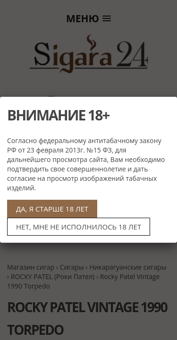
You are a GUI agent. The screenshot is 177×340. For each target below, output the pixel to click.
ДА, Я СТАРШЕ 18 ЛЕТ (52, 208)
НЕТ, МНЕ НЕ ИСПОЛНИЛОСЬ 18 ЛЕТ (78, 226)
